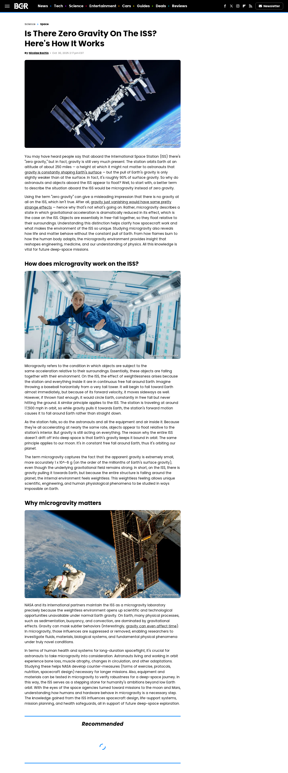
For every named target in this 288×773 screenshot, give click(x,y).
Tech (58, 6)
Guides (143, 6)
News (43, 6)
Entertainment (102, 6)
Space (44, 24)
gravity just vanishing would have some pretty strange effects (98, 205)
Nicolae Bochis (39, 53)
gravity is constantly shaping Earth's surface (63, 173)
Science (76, 6)
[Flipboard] (244, 6)
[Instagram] (237, 6)
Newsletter (269, 6)
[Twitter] (231, 6)
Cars (126, 6)
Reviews (179, 6)
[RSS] (250, 6)
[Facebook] (225, 6)
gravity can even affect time (151, 626)
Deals (161, 6)
